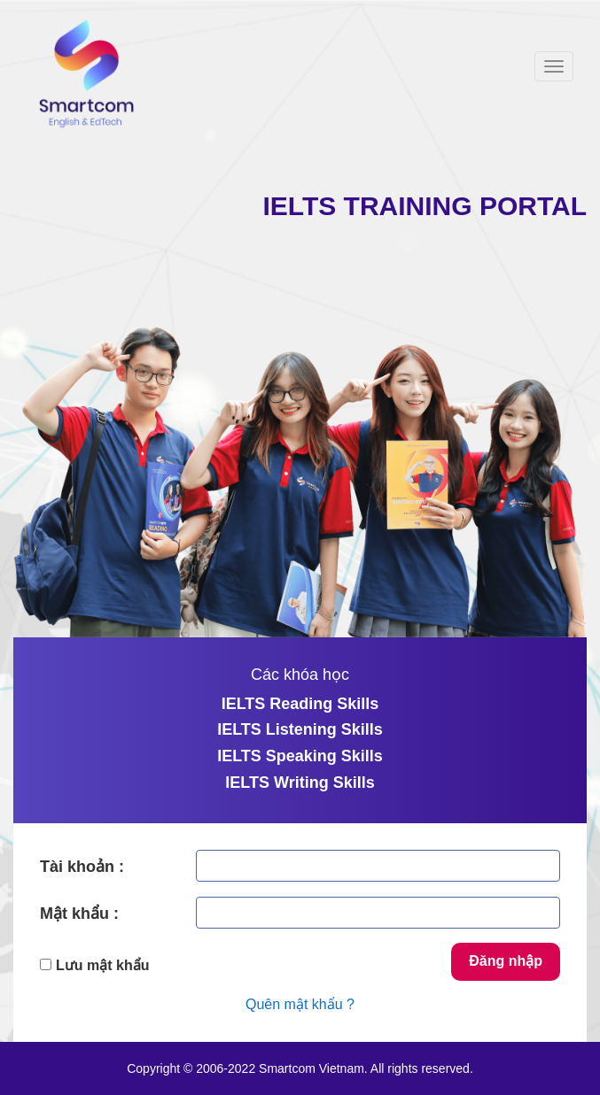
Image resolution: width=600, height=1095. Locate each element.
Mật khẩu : (79, 913)
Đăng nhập (505, 960)
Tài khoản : (82, 866)
